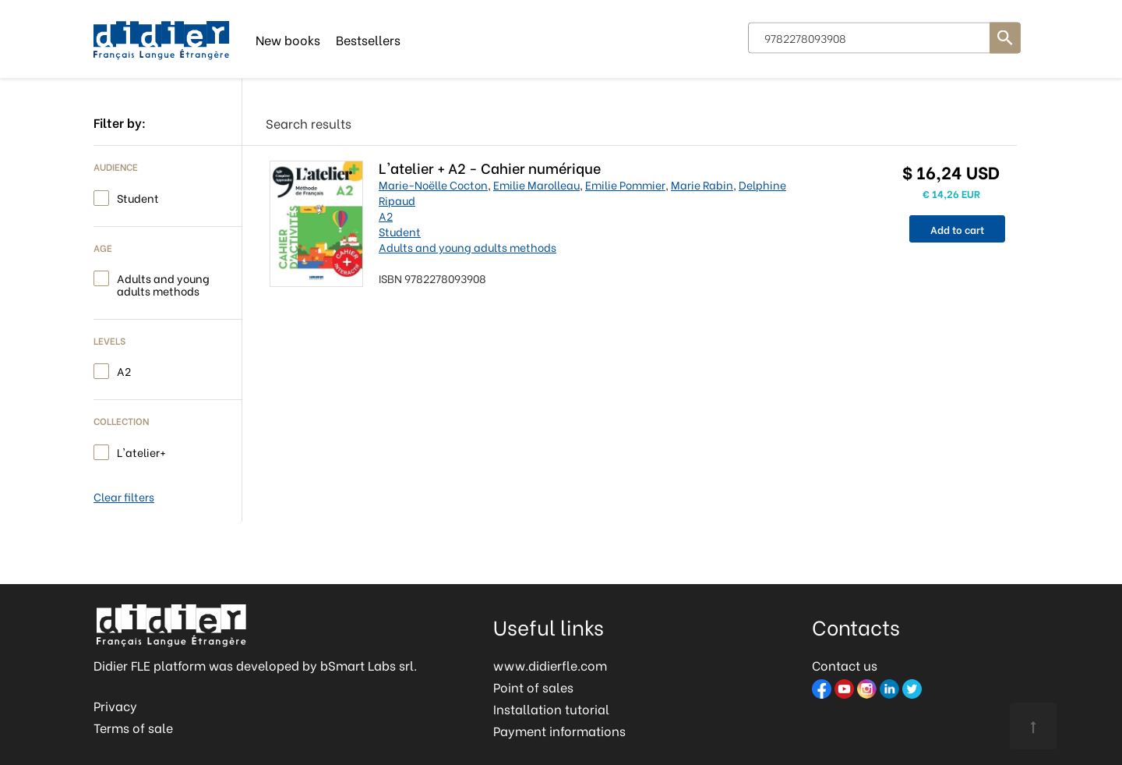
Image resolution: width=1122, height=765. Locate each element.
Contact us (844, 665)
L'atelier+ (141, 451)
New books (288, 39)
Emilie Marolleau (536, 184)
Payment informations (559, 730)
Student (138, 196)
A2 (124, 370)
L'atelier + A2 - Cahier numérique (490, 167)
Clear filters (124, 496)
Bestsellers (368, 39)
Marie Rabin (702, 184)
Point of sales (533, 687)
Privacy (115, 705)
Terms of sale (133, 727)
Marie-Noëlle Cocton (433, 184)
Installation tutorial (551, 708)
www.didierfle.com (550, 665)
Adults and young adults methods (163, 283)
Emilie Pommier (625, 184)
